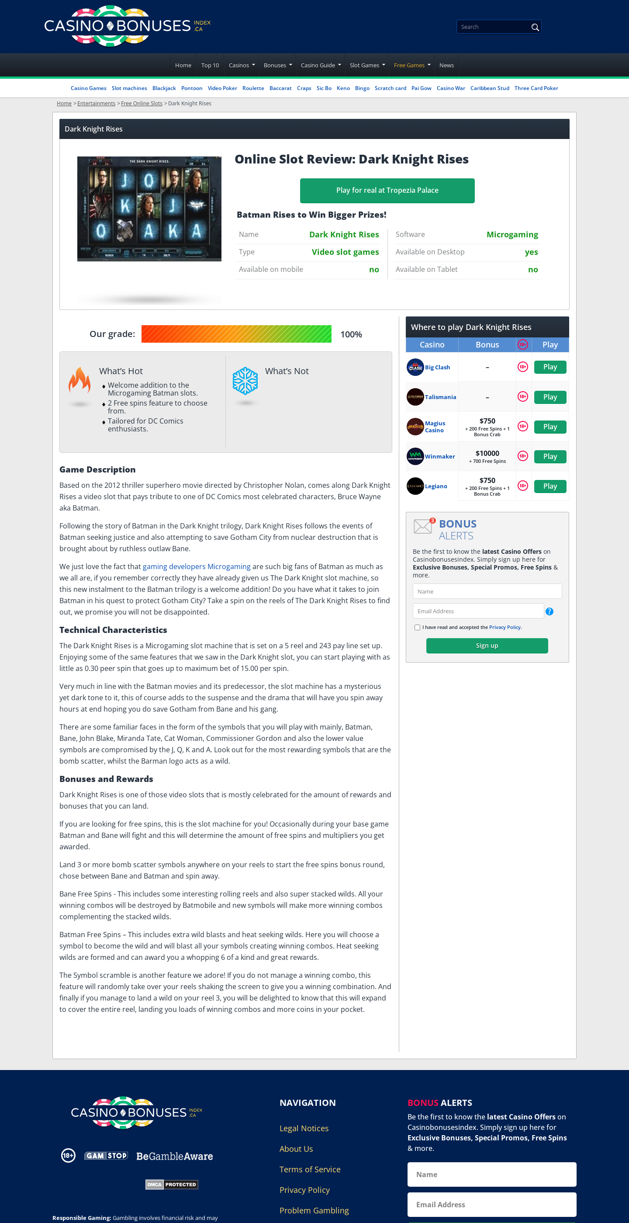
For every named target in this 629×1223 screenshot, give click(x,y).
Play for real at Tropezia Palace (387, 190)
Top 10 (210, 65)
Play (550, 367)
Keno (343, 88)
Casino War (451, 88)
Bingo (362, 88)
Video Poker (222, 88)
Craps (304, 88)
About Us (296, 1148)
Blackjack (164, 88)
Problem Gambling (314, 1210)
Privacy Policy (505, 627)
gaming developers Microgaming (197, 566)
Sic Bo (324, 88)
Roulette (253, 88)
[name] (487, 591)
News (446, 65)
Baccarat (281, 88)
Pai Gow (421, 88)
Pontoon (192, 88)
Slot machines (129, 88)
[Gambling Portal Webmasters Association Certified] (93, 1183)
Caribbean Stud (489, 88)
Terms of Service (310, 1169)
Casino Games (89, 88)
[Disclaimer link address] (106, 1155)
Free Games (409, 65)
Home (183, 65)
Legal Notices (304, 1128)
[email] (478, 610)
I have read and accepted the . (472, 627)
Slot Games (364, 65)
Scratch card (390, 88)
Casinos (239, 65)
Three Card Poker (536, 88)
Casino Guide (318, 65)
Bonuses (275, 65)
